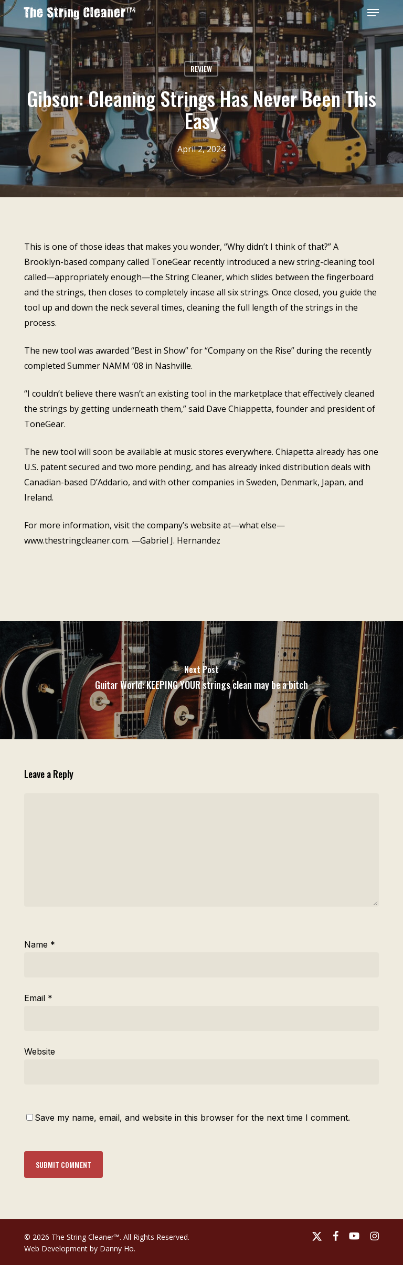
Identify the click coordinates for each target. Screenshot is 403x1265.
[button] (373, 12)
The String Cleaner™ (80, 12)
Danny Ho (117, 1248)
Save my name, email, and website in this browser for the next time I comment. (192, 1117)
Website (39, 1051)
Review (201, 68)
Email (38, 998)
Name (39, 944)
